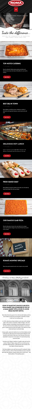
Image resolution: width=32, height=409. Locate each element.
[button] (30, 291)
